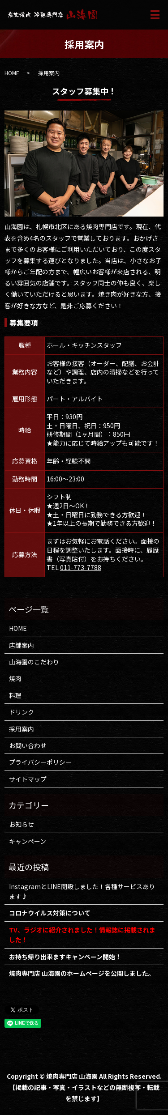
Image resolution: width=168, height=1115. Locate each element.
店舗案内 (21, 645)
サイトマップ (28, 779)
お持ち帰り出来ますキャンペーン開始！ (65, 956)
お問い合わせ (28, 745)
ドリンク (21, 711)
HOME (11, 73)
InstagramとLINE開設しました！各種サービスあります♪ (82, 891)
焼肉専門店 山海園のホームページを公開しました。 (82, 973)
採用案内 (21, 728)
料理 (15, 695)
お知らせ (21, 824)
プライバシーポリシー (40, 762)
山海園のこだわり (34, 661)
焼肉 (15, 678)
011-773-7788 (80, 567)
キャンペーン (27, 841)
